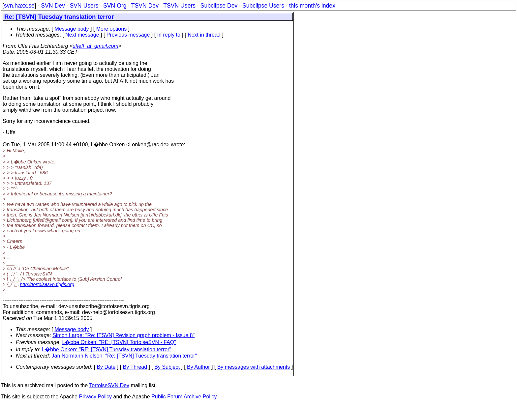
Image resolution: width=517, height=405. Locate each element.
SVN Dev (53, 5)
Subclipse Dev (218, 5)
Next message (82, 35)
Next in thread (204, 35)
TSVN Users (179, 5)
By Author (198, 367)
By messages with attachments (253, 367)
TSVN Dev (145, 5)
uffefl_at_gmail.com (95, 46)
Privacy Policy (95, 396)
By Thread (135, 367)
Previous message (128, 35)
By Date (106, 367)
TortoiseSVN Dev (109, 385)
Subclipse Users (263, 5)
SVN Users (84, 5)
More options (111, 29)
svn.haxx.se (19, 5)
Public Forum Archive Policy (183, 396)
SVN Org (114, 5)
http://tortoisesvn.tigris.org (47, 284)
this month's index (312, 5)
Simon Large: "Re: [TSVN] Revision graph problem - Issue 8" (123, 335)
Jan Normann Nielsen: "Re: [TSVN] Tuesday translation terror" (124, 356)
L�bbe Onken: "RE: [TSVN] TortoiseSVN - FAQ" (119, 342)
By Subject (166, 367)
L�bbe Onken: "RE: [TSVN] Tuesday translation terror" (106, 349)
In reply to (168, 35)
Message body (71, 29)
